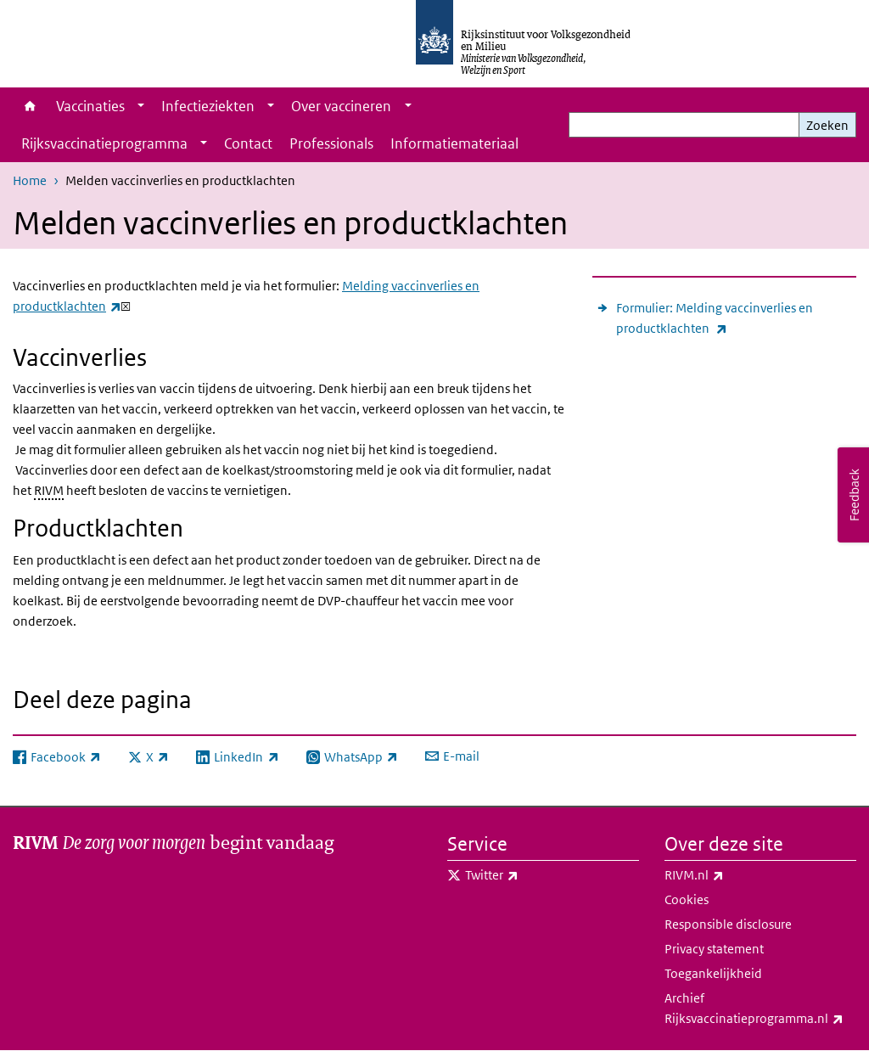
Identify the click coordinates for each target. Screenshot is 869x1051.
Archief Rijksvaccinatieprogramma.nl (760, 1009)
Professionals (331, 143)
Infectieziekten (208, 106)
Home (30, 106)
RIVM (49, 490)
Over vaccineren (341, 106)
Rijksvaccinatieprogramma (104, 143)
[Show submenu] (141, 106)
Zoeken (827, 125)
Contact (248, 143)
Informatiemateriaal (454, 143)
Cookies (686, 899)
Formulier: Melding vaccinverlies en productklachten (714, 319)
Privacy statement (714, 949)
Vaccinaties (90, 106)
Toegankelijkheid (713, 973)
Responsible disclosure (728, 924)
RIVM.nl (731, 875)
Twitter (529, 875)
